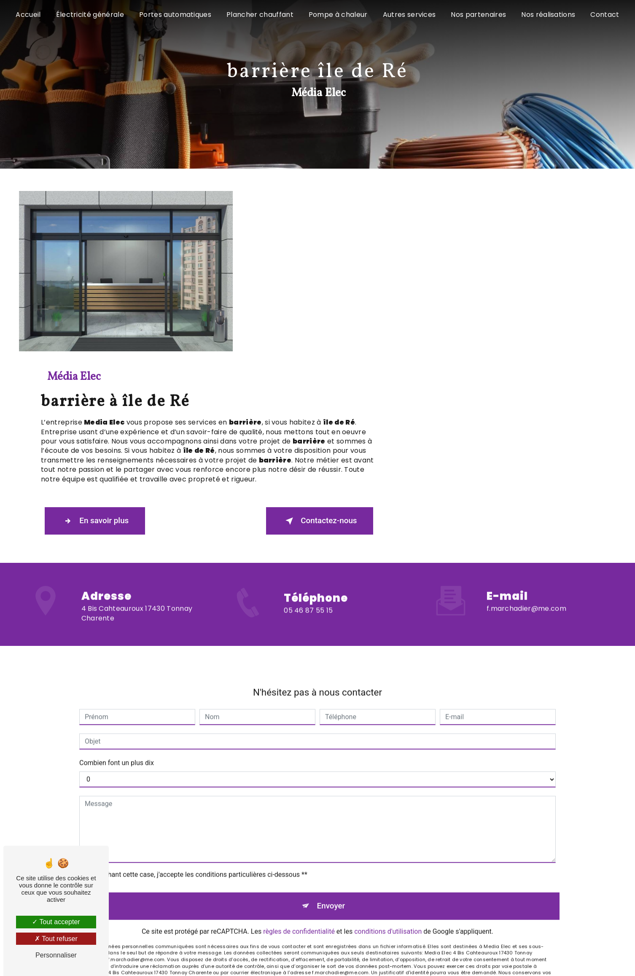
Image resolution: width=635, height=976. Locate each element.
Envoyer (331, 716)
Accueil (28, 14)
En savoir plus (314, 342)
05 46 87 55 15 (308, 444)
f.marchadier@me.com (526, 419)
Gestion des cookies (421, 883)
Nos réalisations (548, 14)
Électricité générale (90, 14)
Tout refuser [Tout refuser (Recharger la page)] (56, 938)
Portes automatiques (175, 14)
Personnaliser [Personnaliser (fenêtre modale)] (56, 955)
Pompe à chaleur (338, 14)
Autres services (409, 14)
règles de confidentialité (299, 743)
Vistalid (197, 883)
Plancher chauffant (259, 14)
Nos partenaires (478, 14)
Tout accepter (56, 921)
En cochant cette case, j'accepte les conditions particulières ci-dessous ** (197, 685)
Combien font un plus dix (116, 573)
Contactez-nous (535, 342)
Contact (604, 14)
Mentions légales (347, 883)
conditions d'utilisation (388, 743)
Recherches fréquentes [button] (317, 863)
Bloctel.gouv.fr (290, 797)
